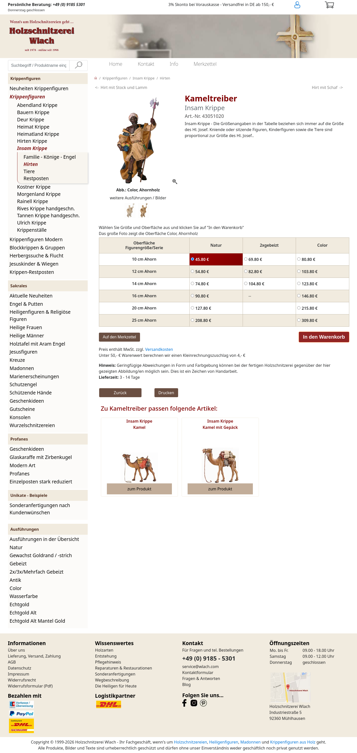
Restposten (36, 178)
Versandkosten (159, 349)
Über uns (16, 650)
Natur (16, 547)
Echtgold (19, 604)
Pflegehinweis (108, 662)
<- (97, 87)
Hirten (31, 164)
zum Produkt (139, 489)
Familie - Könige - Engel (50, 156)
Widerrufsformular (25, 686)
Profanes (20, 473)
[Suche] (78, 65)
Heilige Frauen (26, 327)
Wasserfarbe (24, 596)
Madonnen (22, 368)
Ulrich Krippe (31, 222)
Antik (15, 580)
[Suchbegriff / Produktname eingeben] (39, 65)
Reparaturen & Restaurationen (123, 668)
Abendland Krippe (37, 105)
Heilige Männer (27, 335)
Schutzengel (23, 384)
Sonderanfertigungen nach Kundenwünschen (40, 509)
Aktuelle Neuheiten (31, 295)
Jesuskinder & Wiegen (34, 263)
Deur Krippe (30, 119)
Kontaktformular (198, 672)
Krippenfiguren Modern (36, 239)
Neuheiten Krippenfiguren (39, 88)
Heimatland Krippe (38, 134)
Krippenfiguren (27, 96)
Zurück (120, 392)
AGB (12, 662)
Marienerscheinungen (34, 376)
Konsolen (20, 417)
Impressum (18, 674)
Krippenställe (32, 229)
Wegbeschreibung (112, 680)
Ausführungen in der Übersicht (44, 539)
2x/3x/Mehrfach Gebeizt (37, 571)
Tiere (29, 171)
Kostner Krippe (34, 186)
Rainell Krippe (32, 201)
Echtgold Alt (23, 612)
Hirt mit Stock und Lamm (124, 87)
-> (341, 87)
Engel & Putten (26, 304)
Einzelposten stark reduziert (41, 481)
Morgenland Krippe (39, 194)
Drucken (166, 392)
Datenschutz (19, 668)
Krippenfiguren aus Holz (292, 742)
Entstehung (106, 656)
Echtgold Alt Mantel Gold (37, 620)
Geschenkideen (27, 400)
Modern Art (23, 465)
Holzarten (104, 650)
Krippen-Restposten (32, 272)
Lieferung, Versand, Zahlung (34, 656)
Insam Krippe (32, 148)
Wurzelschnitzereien (32, 425)
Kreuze (17, 360)
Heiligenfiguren (223, 742)
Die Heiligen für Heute (116, 686)
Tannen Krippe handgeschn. (48, 215)
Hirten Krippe (32, 141)
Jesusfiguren (24, 351)
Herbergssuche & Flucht (37, 255)
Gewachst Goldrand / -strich (41, 555)
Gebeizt (18, 563)
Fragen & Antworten (201, 678)
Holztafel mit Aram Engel (37, 343)
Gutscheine (22, 409)
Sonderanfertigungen (115, 674)
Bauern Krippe (33, 112)
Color (16, 588)
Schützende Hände (31, 392)
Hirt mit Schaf (324, 87)
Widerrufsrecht (22, 680)
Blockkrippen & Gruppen (37, 247)
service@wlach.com (200, 666)
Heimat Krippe (33, 126)
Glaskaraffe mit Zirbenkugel (41, 457)
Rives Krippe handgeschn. (46, 208)
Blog (186, 684)
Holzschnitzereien (190, 742)
